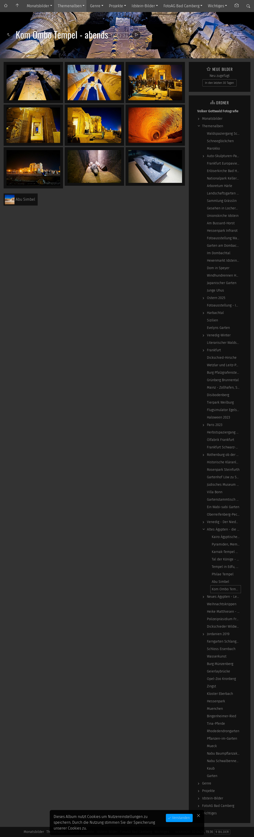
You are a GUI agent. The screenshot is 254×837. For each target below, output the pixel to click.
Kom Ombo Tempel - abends (226, 589)
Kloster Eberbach (220, 694)
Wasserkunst (216, 656)
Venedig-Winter (219, 335)
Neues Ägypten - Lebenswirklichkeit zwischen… (224, 597)
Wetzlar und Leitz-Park (224, 365)
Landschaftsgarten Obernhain (224, 193)
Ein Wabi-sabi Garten (223, 507)
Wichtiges (216, 6)
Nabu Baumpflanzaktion (224, 753)
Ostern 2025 (216, 298)
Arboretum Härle (219, 186)
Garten (212, 776)
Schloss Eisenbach (221, 649)
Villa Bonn (214, 492)
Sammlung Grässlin (222, 201)
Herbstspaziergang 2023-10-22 (224, 432)
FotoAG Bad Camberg (181, 6)
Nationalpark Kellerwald (224, 178)
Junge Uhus (215, 290)
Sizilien (212, 320)
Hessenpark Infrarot (222, 231)
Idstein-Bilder (143, 6)
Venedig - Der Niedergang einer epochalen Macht (224, 522)
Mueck (212, 746)
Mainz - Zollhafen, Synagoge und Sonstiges (224, 387)
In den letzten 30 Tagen (219, 83)
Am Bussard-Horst (221, 223)
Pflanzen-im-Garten (222, 739)
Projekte (116, 6)
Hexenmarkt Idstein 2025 (224, 261)
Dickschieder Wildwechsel (224, 626)
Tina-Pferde (216, 724)
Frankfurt (214, 350)
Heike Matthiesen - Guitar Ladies (224, 612)
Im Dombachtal (218, 253)
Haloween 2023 (218, 417)
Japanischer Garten (221, 283)
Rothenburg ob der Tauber (224, 455)
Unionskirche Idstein (223, 216)
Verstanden (180, 818)
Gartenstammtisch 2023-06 (224, 500)
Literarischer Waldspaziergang (224, 343)
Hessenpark (216, 701)
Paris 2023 (214, 425)
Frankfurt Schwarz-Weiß (224, 447)
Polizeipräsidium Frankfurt (224, 619)
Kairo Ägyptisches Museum (226, 537)
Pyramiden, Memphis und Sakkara (226, 544)
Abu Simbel (220, 582)
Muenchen (215, 709)
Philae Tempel (222, 574)
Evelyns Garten (218, 328)
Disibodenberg (218, 395)
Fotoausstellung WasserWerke (224, 238)
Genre (95, 6)
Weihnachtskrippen (221, 604)
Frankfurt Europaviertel (224, 163)
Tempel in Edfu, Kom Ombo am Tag (226, 567)
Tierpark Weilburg (220, 402)
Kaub (211, 768)
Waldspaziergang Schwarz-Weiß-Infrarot (224, 134)
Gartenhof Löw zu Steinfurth (224, 477)
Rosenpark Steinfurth (223, 470)
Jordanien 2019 (218, 634)
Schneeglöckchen (220, 141)
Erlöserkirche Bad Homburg (224, 171)
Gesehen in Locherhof (224, 208)
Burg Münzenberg (220, 664)
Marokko (213, 148)
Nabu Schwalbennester (224, 761)
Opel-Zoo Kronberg (221, 679)
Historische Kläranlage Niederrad (224, 462)
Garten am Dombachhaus (224, 246)
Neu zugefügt (220, 76)
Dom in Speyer (218, 268)
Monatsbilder (38, 6)
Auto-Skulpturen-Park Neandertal (224, 156)
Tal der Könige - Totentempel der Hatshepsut (226, 559)
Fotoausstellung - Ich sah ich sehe (224, 305)
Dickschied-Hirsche (222, 358)
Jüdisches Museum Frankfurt (224, 485)
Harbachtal (215, 313)
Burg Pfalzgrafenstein (223, 373)
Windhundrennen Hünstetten (224, 275)
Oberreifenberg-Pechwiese (224, 514)
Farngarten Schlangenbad (224, 641)
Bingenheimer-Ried (221, 716)
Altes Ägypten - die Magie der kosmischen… (224, 529)
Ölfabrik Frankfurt (220, 440)
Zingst (211, 686)
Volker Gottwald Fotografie (218, 111)
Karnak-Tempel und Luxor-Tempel (226, 552)
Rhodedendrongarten (223, 731)
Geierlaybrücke (218, 671)
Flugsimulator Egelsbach (224, 410)
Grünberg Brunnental (223, 380)
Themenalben (70, 6)
